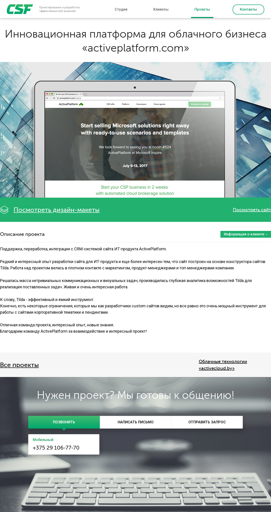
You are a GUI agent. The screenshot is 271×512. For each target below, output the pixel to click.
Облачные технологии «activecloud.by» (223, 365)
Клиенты (160, 9)
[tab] (64, 422)
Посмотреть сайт (252, 209)
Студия (121, 9)
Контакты (248, 9)
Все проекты (19, 365)
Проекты (202, 9)
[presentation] (64, 422)
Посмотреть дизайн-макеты (57, 209)
